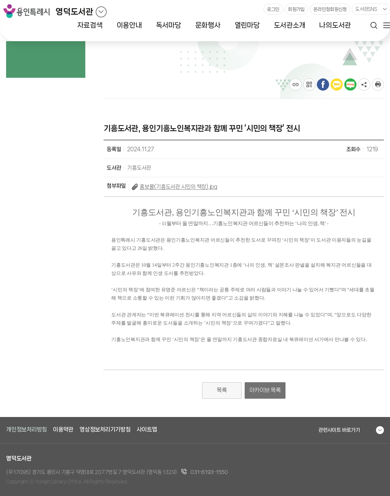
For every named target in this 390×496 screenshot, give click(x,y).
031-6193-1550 (209, 472)
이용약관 (63, 429)
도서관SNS (366, 9)
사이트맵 (147, 429)
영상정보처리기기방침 (105, 429)
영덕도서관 (74, 11)
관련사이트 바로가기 (339, 430)
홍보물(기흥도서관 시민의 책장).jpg (178, 186)
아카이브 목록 (265, 390)
